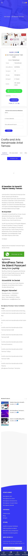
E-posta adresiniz (14, 120)
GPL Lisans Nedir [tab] (13, 153)
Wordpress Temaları (18, 16)
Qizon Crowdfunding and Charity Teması (17, 419)
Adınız (14, 114)
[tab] (4, 153)
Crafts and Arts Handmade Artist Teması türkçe (11, 350)
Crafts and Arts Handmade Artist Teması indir (11, 336)
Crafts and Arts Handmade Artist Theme (11, 365)
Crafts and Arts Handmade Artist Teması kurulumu (11, 343)
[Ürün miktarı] (14, 95)
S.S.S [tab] (21, 153)
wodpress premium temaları (10, 368)
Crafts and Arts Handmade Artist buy (13, 311)
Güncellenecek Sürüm (14, 126)
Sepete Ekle (15, 100)
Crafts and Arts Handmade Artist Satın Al (13, 321)
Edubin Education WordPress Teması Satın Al (17, 402)
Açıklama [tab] (4, 153)
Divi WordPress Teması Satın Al (17, 410)
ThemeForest (15, 60)
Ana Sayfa (7, 16)
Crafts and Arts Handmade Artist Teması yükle (11, 357)
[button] (14, 91)
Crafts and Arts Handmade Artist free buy (13, 314)
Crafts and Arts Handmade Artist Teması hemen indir (11, 329)
